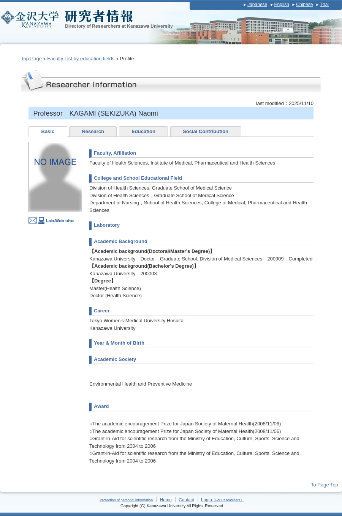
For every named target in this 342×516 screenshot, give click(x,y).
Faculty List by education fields (80, 58)
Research (93, 131)
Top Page (31, 58)
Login (222, 499)
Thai (324, 4)
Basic (48, 131)
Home (166, 499)
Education (143, 131)
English (281, 4)
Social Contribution (205, 131)
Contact (186, 499)
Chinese (304, 4)
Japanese (257, 4)
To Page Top (324, 485)
